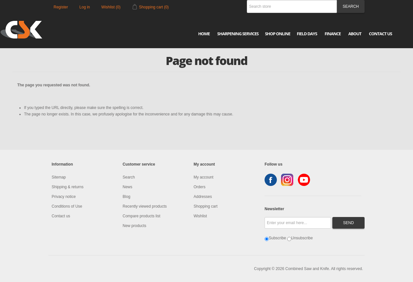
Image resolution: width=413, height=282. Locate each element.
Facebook (271, 180)
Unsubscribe (302, 238)
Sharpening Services (237, 34)
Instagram (287, 180)
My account (203, 177)
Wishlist (200, 216)
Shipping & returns (68, 187)
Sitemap (59, 177)
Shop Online (277, 34)
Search (129, 177)
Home (204, 34)
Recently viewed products (145, 206)
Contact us (61, 216)
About (354, 34)
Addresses (203, 196)
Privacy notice (64, 196)
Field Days (307, 34)
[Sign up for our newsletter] (298, 223)
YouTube (304, 180)
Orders (200, 187)
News (127, 187)
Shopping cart (205, 206)
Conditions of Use (67, 206)
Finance (333, 34)
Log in (84, 7)
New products (134, 225)
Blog (126, 196)
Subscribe (277, 238)
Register (61, 7)
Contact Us (380, 34)
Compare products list (141, 216)
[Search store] (292, 6)
